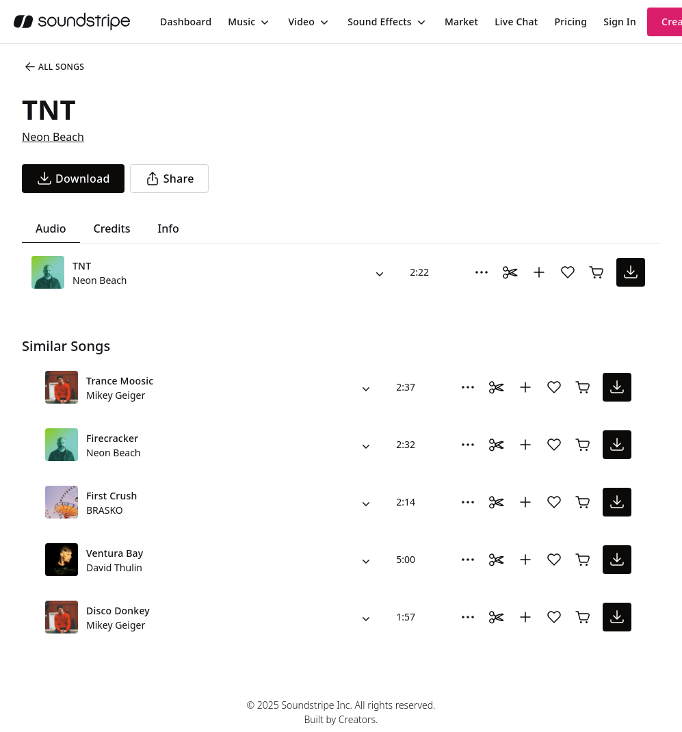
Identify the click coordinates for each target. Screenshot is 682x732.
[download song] (73, 178)
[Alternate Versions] (380, 272)
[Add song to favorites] (567, 272)
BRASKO (104, 510)
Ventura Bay (114, 553)
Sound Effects (379, 21)
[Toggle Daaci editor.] (510, 272)
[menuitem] (186, 21)
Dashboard (185, 21)
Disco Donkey (118, 610)
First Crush (111, 495)
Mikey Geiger (115, 395)
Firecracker (112, 438)
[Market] (461, 22)
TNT (82, 265)
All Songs (53, 67)
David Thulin (114, 567)
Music (241, 21)
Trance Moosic (119, 380)
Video (301, 21)
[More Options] (481, 272)
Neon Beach (53, 136)
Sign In (619, 21)
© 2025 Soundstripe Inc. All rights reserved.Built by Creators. (340, 712)
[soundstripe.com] (72, 21)
